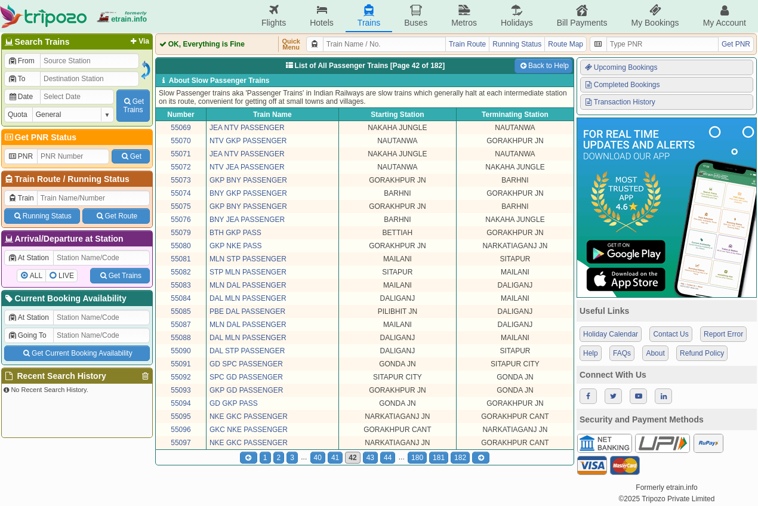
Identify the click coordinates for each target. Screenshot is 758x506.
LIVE (66, 275)
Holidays (517, 15)
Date (20, 96)
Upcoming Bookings (621, 67)
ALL (36, 275)
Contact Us (670, 334)
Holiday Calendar (610, 334)
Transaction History (619, 102)
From (21, 61)
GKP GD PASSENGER (246, 390)
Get (130, 156)
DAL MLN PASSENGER (247, 298)
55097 (180, 443)
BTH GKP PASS (235, 233)
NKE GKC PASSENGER (248, 416)
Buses (415, 15)
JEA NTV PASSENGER (247, 128)
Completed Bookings (622, 85)
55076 (180, 219)
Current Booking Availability (65, 298)
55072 (180, 167)
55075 (180, 206)
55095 (180, 416)
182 (460, 457)
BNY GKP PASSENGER (248, 193)
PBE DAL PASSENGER (247, 311)
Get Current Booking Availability (76, 353)
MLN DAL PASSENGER (247, 285)
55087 (180, 324)
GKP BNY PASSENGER (248, 180)
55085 (180, 311)
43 (370, 457)
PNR (20, 156)
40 (318, 457)
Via (138, 41)
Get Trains (119, 275)
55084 (180, 298)
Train (21, 198)
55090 (180, 351)
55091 (180, 364)
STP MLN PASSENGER (247, 272)
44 (388, 457)
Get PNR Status (39, 137)
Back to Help (543, 65)
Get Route (116, 216)
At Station (28, 258)
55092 (180, 377)
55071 (180, 154)
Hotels (322, 15)
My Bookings (655, 15)
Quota (17, 114)
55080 (180, 246)
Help (590, 353)
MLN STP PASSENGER (247, 259)
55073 (180, 180)
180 (417, 457)
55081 (180, 259)
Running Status (98, 179)
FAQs (622, 353)
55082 (180, 272)
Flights (273, 15)
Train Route (38, 179)
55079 (180, 233)
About (655, 353)
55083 (180, 285)
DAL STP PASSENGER (247, 351)
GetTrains (133, 105)
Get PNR (736, 44)
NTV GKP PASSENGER (248, 141)
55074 (180, 193)
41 (335, 457)
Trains (369, 15)
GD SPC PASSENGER (246, 364)
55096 (180, 429)
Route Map (565, 44)
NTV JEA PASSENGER (247, 167)
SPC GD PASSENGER (246, 377)
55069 (180, 128)
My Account (724, 15)
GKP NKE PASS (235, 246)
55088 (180, 338)
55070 (180, 141)
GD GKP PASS (233, 403)
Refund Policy (702, 353)
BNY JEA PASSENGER (247, 219)
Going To (27, 335)
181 (439, 457)
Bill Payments (582, 15)
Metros (464, 15)
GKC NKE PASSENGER (248, 429)
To (16, 79)
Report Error (723, 334)
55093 (180, 390)
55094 (180, 403)
